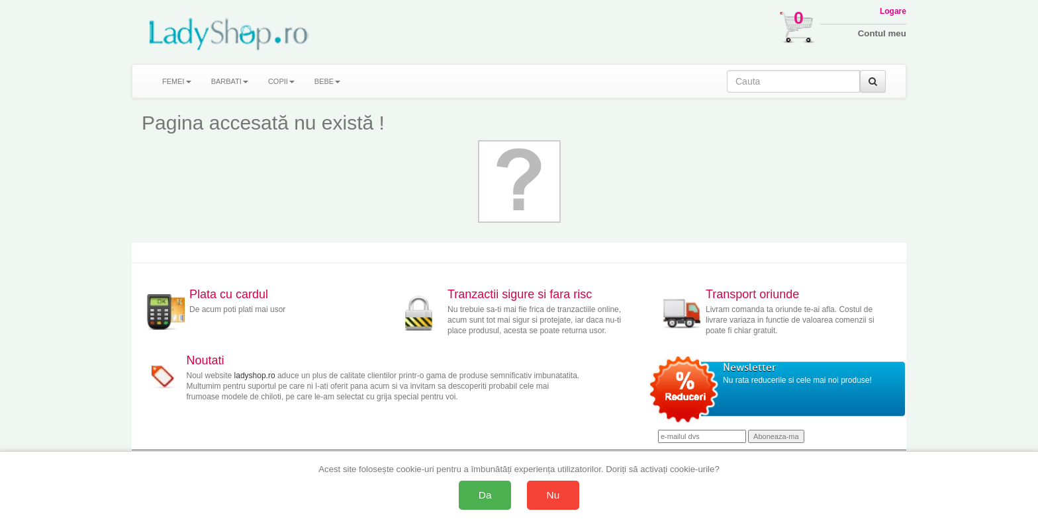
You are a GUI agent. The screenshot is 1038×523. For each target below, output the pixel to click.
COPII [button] (281, 81)
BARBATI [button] (229, 81)
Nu (553, 495)
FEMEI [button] (176, 81)
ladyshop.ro (254, 375)
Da (485, 495)
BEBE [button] (327, 81)
